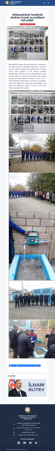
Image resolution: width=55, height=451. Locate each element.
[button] (20, 399)
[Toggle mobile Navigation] (48, 3)
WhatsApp (22, 365)
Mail (39, 365)
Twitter (13, 365)
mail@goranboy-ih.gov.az (29, 432)
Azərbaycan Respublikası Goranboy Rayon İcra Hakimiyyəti (16, 2)
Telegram (31, 365)
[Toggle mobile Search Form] (44, 2)
